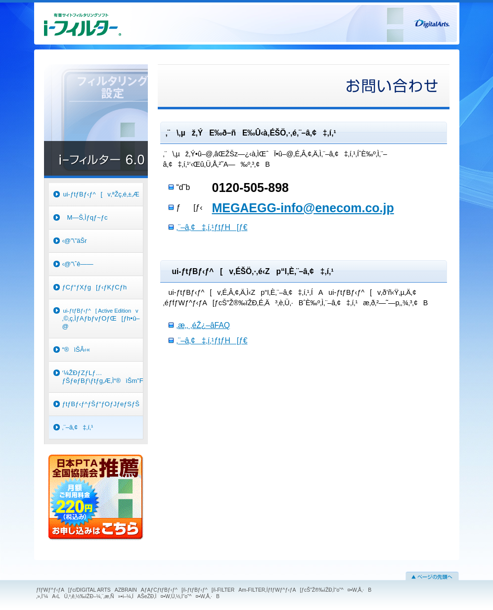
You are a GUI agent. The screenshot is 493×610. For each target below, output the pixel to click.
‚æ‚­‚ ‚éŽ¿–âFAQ (203, 325)
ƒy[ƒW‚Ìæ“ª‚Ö (432, 575)
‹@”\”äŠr (74, 240)
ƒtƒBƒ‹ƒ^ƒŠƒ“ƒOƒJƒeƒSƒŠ (100, 404)
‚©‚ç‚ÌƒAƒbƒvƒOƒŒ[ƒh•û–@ (99, 319)
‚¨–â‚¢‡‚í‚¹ (77, 427)
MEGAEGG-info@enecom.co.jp (303, 208)
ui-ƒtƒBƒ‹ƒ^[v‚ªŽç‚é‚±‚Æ (98, 194)
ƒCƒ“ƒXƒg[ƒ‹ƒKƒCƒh (94, 287)
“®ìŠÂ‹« (76, 349)
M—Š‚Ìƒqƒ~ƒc (85, 217)
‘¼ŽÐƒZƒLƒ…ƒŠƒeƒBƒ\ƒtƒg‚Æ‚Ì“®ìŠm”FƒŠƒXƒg (102, 376)
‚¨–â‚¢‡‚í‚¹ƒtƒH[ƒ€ (212, 227)
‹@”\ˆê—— (77, 264)
